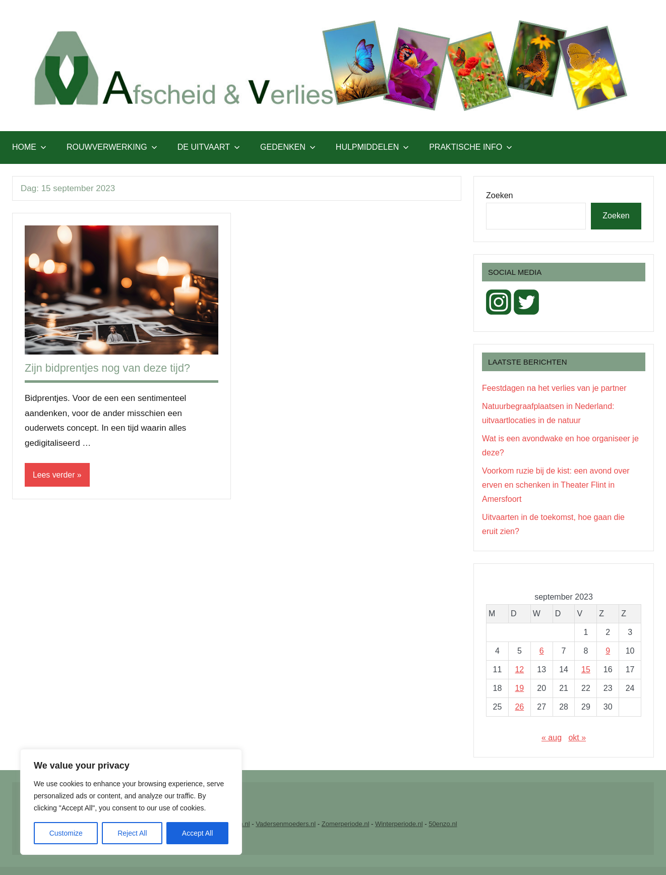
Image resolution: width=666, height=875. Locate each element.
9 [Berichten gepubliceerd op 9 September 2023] (608, 651)
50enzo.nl (443, 824)
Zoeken (499, 195)
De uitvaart (208, 147)
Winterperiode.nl (399, 824)
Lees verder (54, 475)
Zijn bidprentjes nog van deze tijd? (109, 368)
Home (29, 147)
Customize (66, 833)
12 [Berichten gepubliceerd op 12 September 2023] (519, 669)
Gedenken (288, 147)
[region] (131, 802)
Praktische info (470, 147)
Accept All (197, 833)
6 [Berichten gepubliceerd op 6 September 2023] (541, 651)
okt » (577, 737)
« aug (551, 737)
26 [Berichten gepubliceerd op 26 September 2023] (519, 707)
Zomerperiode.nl (346, 824)
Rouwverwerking (112, 147)
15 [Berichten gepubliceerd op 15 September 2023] (585, 669)
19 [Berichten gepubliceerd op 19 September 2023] (519, 688)
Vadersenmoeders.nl (286, 824)
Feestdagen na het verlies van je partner (554, 388)
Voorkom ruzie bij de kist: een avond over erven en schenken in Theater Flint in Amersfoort (556, 484)
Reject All (132, 833)
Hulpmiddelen (372, 147)
